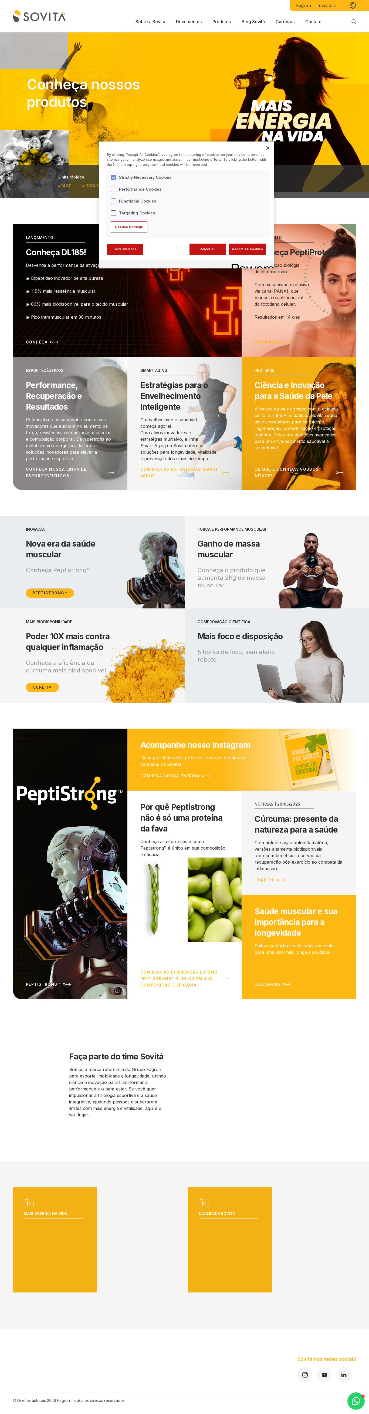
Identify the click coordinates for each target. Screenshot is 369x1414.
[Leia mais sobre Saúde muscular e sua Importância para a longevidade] (299, 947)
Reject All (208, 249)
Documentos (97, 185)
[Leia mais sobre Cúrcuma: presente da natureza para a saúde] (299, 843)
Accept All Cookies (247, 249)
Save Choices (125, 249)
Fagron (303, 5)
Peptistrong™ (50, 593)
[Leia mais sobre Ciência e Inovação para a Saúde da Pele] (299, 423)
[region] (186, 205)
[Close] (268, 148)
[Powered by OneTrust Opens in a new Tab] (251, 265)
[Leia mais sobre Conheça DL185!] (127, 290)
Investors (327, 5)
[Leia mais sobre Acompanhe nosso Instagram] (241, 760)
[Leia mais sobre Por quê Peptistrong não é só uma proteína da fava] (184, 895)
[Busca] (353, 21)
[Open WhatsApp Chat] (356, 1401)
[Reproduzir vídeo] (97, 1240)
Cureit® (42, 687)
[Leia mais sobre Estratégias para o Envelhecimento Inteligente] (184, 423)
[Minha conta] (353, 5)
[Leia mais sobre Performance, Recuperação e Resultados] (70, 423)
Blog (65, 185)
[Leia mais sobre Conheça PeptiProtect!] (299, 290)
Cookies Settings (129, 227)
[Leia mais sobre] (70, 864)
